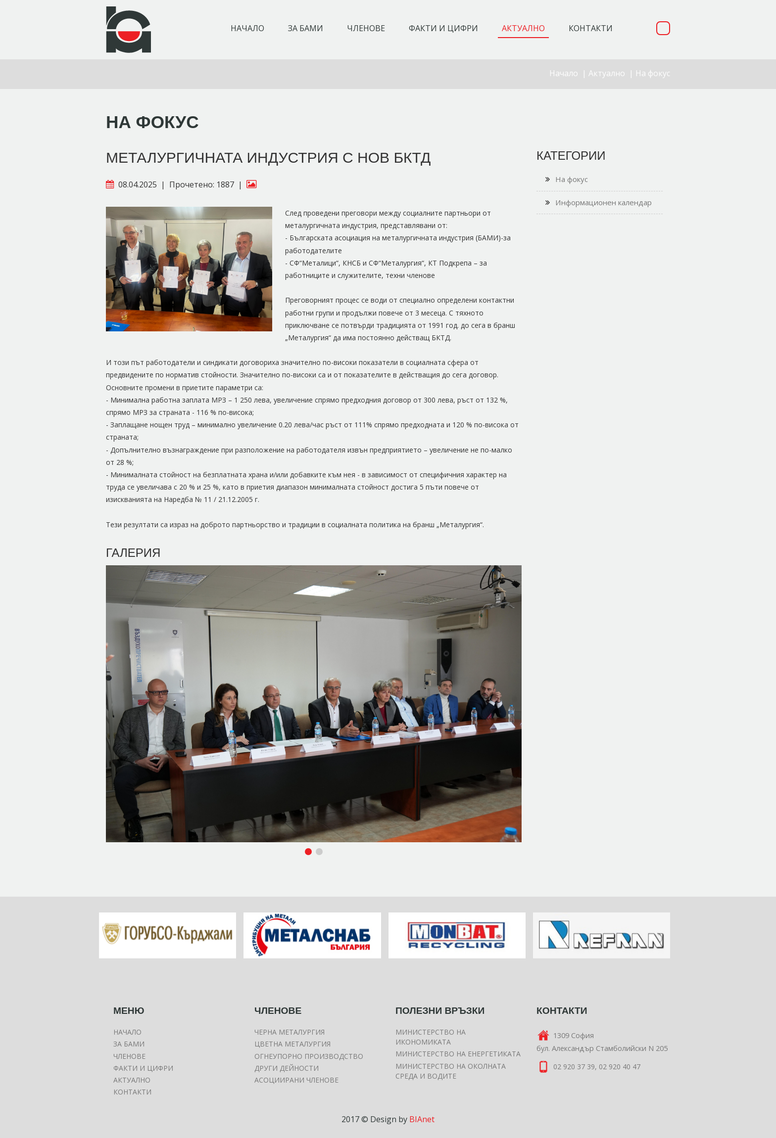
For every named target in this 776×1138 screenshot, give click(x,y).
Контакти (132, 1091)
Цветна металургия (292, 1043)
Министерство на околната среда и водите (450, 1071)
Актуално (606, 73)
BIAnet (422, 1119)
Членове (129, 1056)
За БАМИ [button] (305, 28)
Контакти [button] (591, 28)
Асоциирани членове (296, 1080)
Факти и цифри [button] (443, 28)
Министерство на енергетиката (458, 1053)
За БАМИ (129, 1043)
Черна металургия (289, 1032)
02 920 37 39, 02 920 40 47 (588, 1067)
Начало (247, 28)
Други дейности (286, 1068)
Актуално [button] (523, 28)
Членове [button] (366, 28)
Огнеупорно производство (308, 1056)
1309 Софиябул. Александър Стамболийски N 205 (602, 1041)
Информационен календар (598, 202)
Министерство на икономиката (430, 1037)
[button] (513, 574)
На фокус (652, 73)
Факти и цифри (143, 1068)
